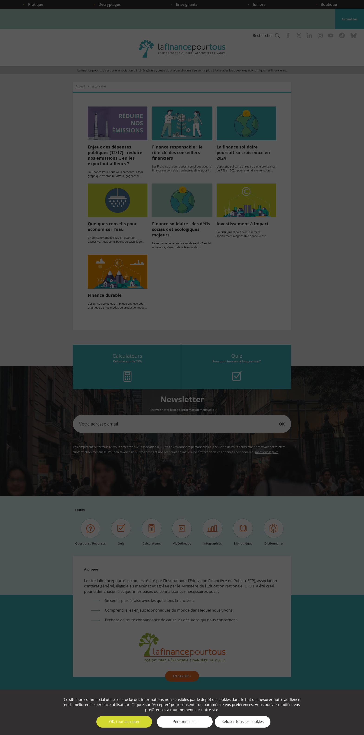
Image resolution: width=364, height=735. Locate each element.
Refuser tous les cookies (242, 721)
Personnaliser (185, 721)
